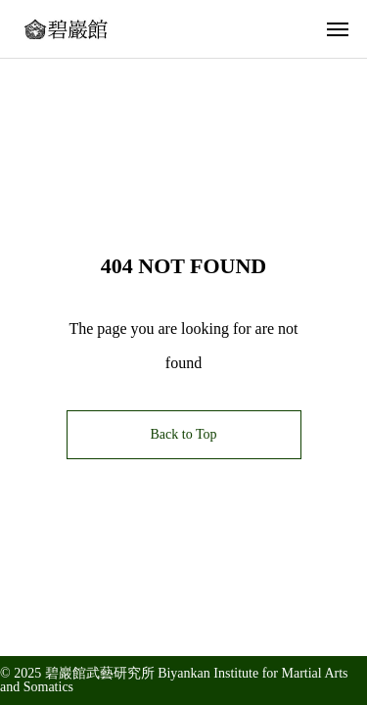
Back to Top (184, 434)
